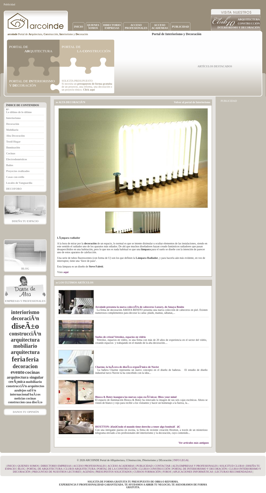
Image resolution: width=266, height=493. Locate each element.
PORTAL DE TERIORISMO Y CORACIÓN (32, 83)
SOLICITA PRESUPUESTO (77, 80)
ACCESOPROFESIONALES (136, 26)
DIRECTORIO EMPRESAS (56, 465)
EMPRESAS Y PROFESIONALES (25, 301)
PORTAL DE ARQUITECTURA (44, 468)
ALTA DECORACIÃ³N (71, 102)
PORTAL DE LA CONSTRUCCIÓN (117, 468)
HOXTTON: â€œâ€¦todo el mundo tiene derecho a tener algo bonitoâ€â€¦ (137, 426)
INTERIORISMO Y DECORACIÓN (238, 27)
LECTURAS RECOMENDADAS (233, 471)
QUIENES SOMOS (28, 465)
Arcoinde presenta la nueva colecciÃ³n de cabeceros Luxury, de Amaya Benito (139, 306)
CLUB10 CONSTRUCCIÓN (154, 468)
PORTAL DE (30, 49)
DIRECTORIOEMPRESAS (112, 26)
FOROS (166, 471)
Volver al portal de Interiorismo (192, 102)
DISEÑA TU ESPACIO (25, 221)
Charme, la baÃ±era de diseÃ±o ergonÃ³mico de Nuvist (127, 366)
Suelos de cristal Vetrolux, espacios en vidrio (120, 336)
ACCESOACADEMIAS (160, 26)
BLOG (25, 268)
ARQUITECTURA (249, 19)
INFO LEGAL (181, 460)
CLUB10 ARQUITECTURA (79, 468)
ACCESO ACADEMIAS (121, 465)
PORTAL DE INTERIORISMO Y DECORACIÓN (199, 468)
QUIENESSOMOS (93, 26)
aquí (66, 272)
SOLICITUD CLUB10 (232, 465)
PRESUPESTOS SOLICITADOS (114, 471)
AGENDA (88, 471)
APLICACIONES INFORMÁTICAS (193, 471)
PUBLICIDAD (180, 26)
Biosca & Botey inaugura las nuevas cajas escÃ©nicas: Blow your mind (135, 396)
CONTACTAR (162, 465)
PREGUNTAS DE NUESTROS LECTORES (56, 471)
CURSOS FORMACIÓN (147, 471)
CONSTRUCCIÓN (249, 23)
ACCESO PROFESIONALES (89, 465)
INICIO (78, 26)
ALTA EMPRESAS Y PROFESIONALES (195, 465)
